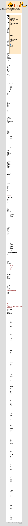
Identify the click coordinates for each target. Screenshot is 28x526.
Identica (12, 41)
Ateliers (11, 25)
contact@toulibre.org (14, 522)
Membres (11, 46)
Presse (11, 36)
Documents (12, 34)
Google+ (12, 40)
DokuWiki (20, 523)
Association (12, 18)
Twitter (11, 45)
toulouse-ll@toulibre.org (9, 298)
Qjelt (11, 24)
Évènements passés (14, 23)
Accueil (11, 16)
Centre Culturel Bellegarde (9, 194)
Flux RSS (12, 20)
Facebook (12, 44)
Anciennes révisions (13, 51)
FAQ (11, 38)
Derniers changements (13, 52)
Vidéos (11, 35)
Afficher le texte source (13, 49)
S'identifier (12, 53)
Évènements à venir (14, 19)
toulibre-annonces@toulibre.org (11, 290)
